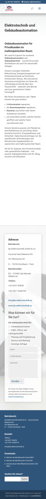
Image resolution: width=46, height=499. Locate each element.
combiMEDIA (36, 496)
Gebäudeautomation (19, 326)
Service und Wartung (19, 340)
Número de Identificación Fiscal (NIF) (20, 457)
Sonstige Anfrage (17, 344)
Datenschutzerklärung (15, 397)
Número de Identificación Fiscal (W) (19, 461)
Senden (15, 381)
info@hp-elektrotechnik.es (14, 447)
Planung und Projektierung (21, 337)
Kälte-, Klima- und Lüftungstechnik (17, 332)
